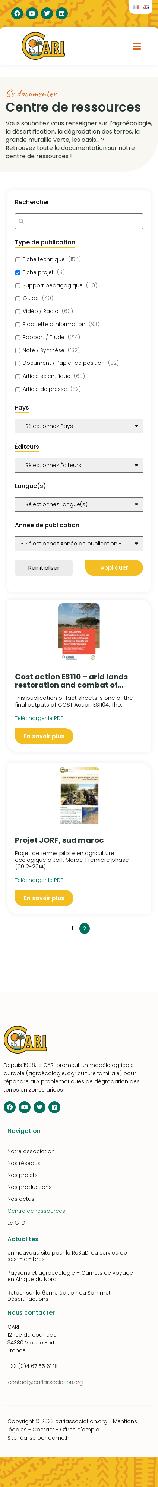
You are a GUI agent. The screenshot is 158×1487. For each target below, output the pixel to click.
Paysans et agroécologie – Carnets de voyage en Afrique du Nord (70, 1276)
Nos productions (29, 1187)
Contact (43, 1429)
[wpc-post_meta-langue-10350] (79, 504)
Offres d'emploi (80, 1429)
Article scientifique (46, 376)
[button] (136, 46)
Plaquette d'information (54, 324)
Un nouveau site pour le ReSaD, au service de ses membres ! (67, 1256)
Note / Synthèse (43, 350)
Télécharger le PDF (39, 880)
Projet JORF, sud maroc (59, 840)
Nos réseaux (23, 1163)
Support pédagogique (53, 285)
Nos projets (22, 1175)
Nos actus (20, 1199)
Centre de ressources (36, 1211)
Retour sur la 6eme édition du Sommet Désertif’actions (59, 1296)
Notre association (31, 1151)
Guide (31, 298)
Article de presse (45, 389)
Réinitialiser (43, 568)
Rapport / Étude (43, 337)
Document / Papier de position (64, 363)
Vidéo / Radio (41, 311)
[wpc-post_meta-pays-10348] (79, 426)
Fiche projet (38, 272)
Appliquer (114, 568)
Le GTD (16, 1223)
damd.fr (58, 1437)
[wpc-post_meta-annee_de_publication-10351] (79, 543)
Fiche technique (44, 259)
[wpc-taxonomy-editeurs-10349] (79, 465)
